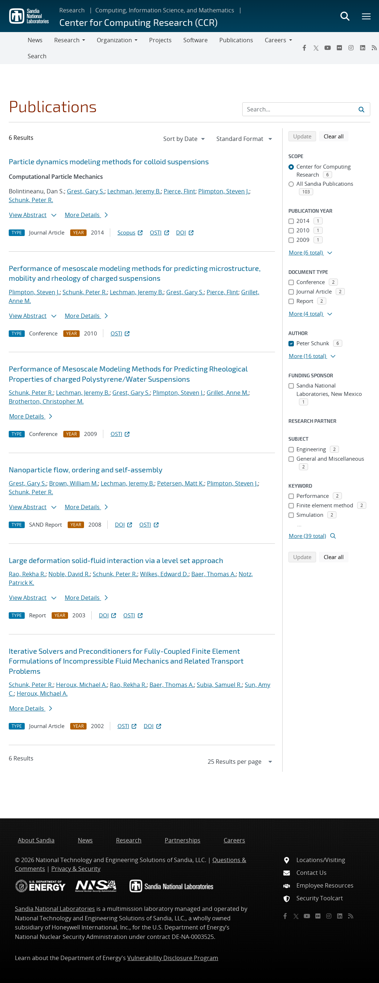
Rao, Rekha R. (27, 574)
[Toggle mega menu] (367, 16)
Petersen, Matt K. (180, 483)
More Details (86, 215)
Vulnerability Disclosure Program (172, 958)
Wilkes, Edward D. (164, 574)
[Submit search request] (361, 109)
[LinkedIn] (362, 47)
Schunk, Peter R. (31, 200)
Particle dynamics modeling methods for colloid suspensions (109, 161)
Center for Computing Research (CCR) (138, 22)
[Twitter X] (316, 47)
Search (37, 56)
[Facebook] (304, 47)
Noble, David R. (69, 574)
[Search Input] (306, 109)
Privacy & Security (75, 869)
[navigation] (185, 138)
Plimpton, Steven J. (223, 191)
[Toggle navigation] (14, 48)
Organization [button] (114, 40)
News (35, 40)
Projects (160, 40)
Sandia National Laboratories (55, 909)
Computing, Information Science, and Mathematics (164, 10)
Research (72, 10)
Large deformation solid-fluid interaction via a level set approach (116, 560)
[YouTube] (327, 47)
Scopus (130, 232)
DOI (185, 232)
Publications (236, 40)
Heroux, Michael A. (81, 685)
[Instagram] (351, 47)
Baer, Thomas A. (213, 574)
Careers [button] (275, 40)
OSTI (160, 232)
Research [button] (67, 40)
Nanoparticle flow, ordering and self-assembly (86, 469)
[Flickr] (339, 47)
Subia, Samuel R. (219, 685)
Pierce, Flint (179, 191)
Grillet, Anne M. (227, 393)
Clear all (336, 136)
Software (195, 40)
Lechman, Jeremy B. (134, 191)
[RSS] (350, 916)
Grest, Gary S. (85, 191)
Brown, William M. (73, 483)
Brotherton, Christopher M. (46, 401)
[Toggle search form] (345, 16)
